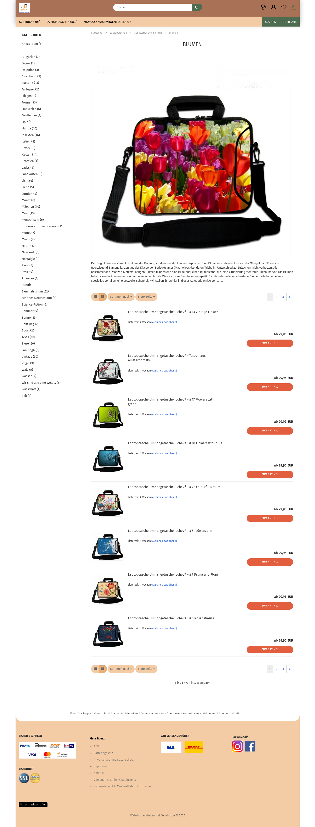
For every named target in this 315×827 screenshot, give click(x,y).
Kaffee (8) (28, 148)
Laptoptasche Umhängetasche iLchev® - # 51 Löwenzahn (170, 531)
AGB (96, 746)
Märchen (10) (31, 206)
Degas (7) (28, 63)
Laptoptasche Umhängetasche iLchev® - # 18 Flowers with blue (175, 443)
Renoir (26, 285)
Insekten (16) (31, 135)
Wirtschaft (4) (31, 389)
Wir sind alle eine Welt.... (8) (41, 383)
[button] (263, 7)
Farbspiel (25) (31, 89)
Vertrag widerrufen (33, 804)
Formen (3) (29, 102)
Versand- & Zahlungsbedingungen (116, 780)
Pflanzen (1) (30, 278)
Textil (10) (28, 337)
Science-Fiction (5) (34, 304)
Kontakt (99, 773)
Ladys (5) (28, 167)
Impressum (101, 766)
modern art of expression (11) (42, 226)
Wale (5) (27, 369)
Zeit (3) (26, 396)
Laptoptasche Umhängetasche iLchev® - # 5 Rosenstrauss (171, 618)
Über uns (289, 22)
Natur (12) (28, 246)
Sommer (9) (30, 311)
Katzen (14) (29, 154)
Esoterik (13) (30, 83)
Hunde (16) (29, 128)
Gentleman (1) (31, 115)
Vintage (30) (30, 356)
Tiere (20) (28, 343)
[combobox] (121, 297)
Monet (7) (28, 233)
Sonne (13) (29, 317)
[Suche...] (197, 7)
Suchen (270, 22)
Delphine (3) (30, 70)
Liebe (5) (28, 187)
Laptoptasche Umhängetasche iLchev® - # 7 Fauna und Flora (173, 574)
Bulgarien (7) (31, 57)
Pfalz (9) (27, 272)
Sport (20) (28, 330)
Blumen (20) (30, 50)
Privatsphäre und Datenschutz (114, 759)
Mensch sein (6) (33, 220)
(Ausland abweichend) (164, 322)
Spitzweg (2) (30, 324)
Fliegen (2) (29, 96)
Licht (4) (27, 181)
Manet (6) (28, 200)
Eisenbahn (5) (31, 76)
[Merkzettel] (284, 7)
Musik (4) (28, 239)
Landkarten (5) (32, 174)
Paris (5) (27, 265)
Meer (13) (28, 213)
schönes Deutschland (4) (39, 298)
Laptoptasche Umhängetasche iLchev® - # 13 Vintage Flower (173, 312)
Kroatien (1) (30, 161)
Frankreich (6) (31, 109)
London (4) (29, 194)
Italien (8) (28, 141)
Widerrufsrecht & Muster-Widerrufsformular (122, 786)
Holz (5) (27, 122)
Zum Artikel (270, 343)
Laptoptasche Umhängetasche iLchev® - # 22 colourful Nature (174, 487)
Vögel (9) (28, 363)
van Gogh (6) (30, 350)
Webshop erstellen (142, 815)
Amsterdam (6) (32, 44)
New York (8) (30, 252)
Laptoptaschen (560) (61, 22)
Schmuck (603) (29, 22)
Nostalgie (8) (30, 259)
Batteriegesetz (103, 753)
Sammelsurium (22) (35, 291)
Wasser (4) (29, 376)
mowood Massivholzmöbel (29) (107, 22)
